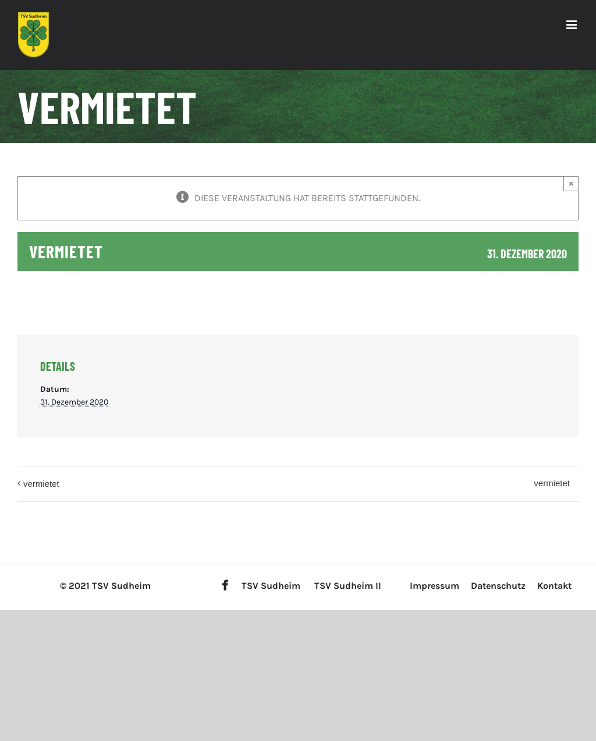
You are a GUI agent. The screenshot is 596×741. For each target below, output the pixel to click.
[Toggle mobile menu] (572, 25)
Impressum (434, 585)
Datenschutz (498, 585)
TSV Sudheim (271, 585)
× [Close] (571, 183)
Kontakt (554, 585)
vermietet (41, 484)
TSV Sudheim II (347, 585)
